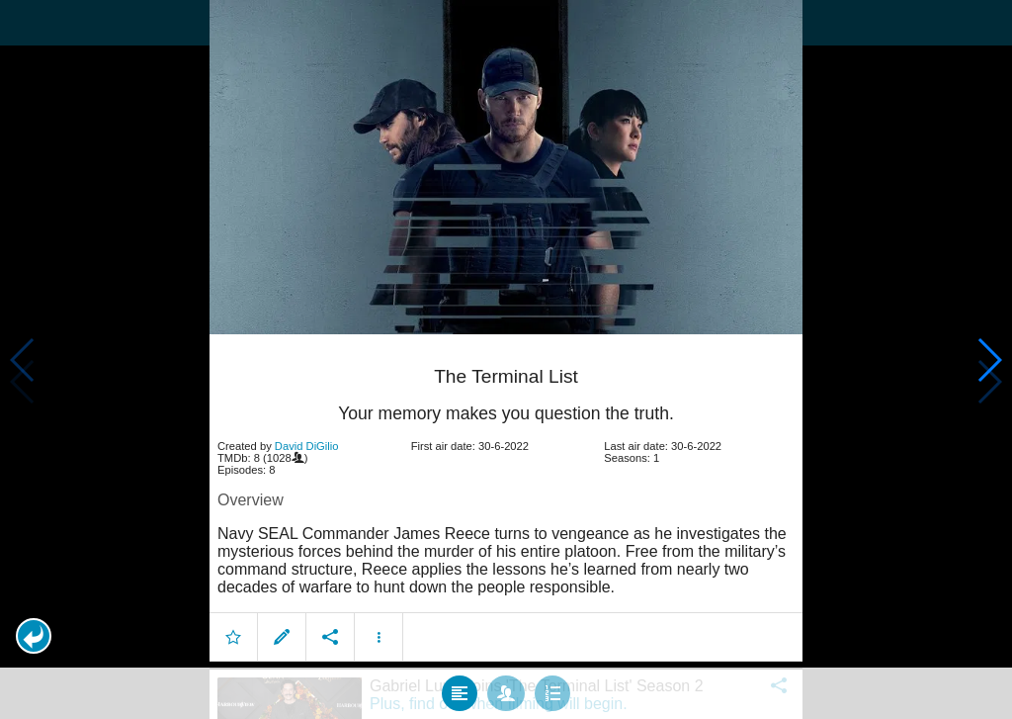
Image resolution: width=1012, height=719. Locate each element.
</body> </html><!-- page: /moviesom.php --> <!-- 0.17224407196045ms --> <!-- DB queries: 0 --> (506, 359)
